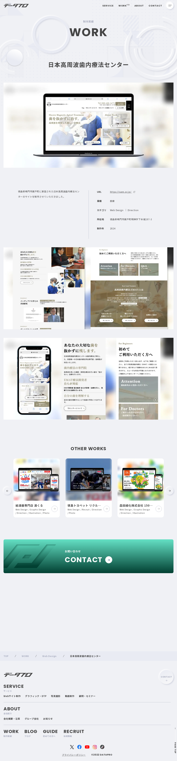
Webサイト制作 (12, 696)
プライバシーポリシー (74, 754)
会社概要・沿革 (12, 718)
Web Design (116, 215)
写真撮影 (55, 696)
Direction (133, 215)
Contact (155, 5)
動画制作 (69, 696)
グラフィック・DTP (35, 696)
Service (108, 5)
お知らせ (48, 718)
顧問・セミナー (87, 696)
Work (124, 5)
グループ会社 (32, 718)
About (139, 5)
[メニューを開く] (169, 5)
